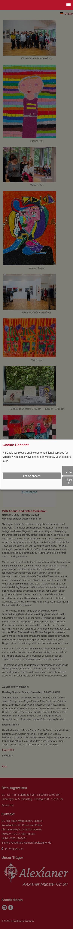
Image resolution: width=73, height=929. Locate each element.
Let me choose (31, 475)
